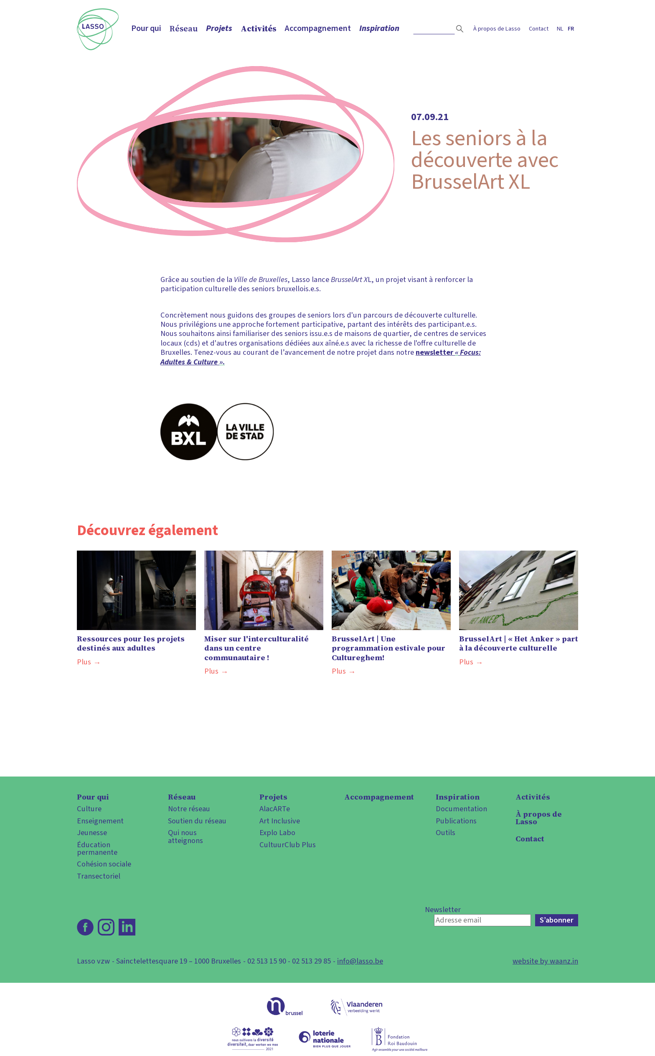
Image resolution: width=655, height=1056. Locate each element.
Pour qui (146, 28)
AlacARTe (274, 809)
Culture (89, 809)
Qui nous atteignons (185, 836)
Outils (445, 832)
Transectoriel (98, 876)
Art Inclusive (279, 821)
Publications (456, 821)
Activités (259, 28)
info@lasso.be (360, 961)
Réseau (184, 28)
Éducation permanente (97, 848)
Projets (219, 28)
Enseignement (100, 821)
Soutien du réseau (197, 821)
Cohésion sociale (104, 864)
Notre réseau (189, 809)
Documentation (461, 809)
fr (571, 28)
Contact (538, 28)
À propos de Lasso (496, 28)
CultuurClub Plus (287, 844)
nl (560, 28)
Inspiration (379, 28)
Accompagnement (318, 28)
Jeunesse (92, 832)
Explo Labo (277, 832)
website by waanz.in (545, 961)
